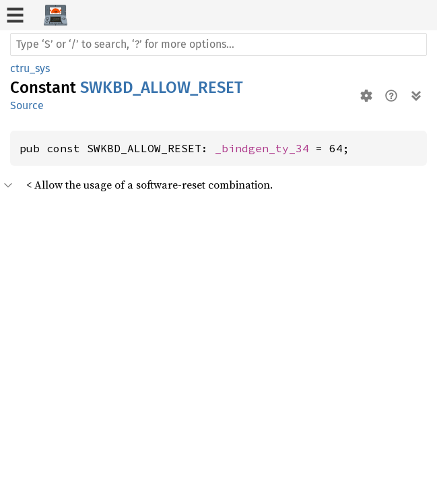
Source (27, 105)
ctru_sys (30, 68)
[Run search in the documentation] (218, 44)
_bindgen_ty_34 (262, 148)
